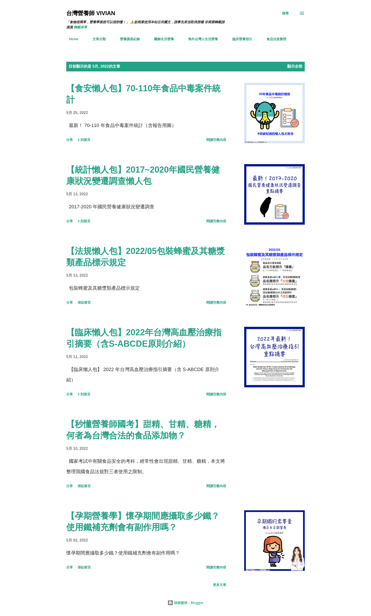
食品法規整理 (273, 39)
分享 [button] (69, 140)
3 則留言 (84, 221)
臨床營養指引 (239, 39)
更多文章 (219, 585)
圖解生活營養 (161, 39)
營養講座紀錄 (127, 39)
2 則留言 (84, 140)
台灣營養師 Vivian (90, 13)
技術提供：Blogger (185, 602)
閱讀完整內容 (216, 140)
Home (70, 39)
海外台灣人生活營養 (200, 39)
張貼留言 (84, 302)
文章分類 (96, 39)
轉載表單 (80, 27)
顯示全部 (294, 66)
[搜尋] (285, 13)
